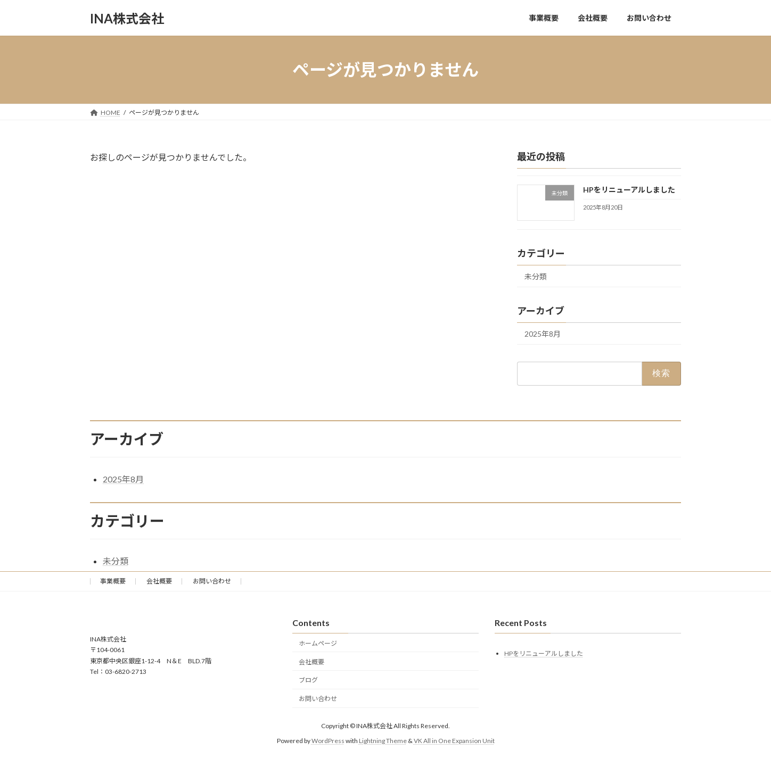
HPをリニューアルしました (629, 189)
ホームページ (318, 643)
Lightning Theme (383, 741)
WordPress (328, 741)
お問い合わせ (212, 581)
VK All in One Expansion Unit (454, 741)
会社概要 (159, 581)
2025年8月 (542, 333)
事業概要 (113, 581)
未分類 (535, 276)
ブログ (308, 680)
